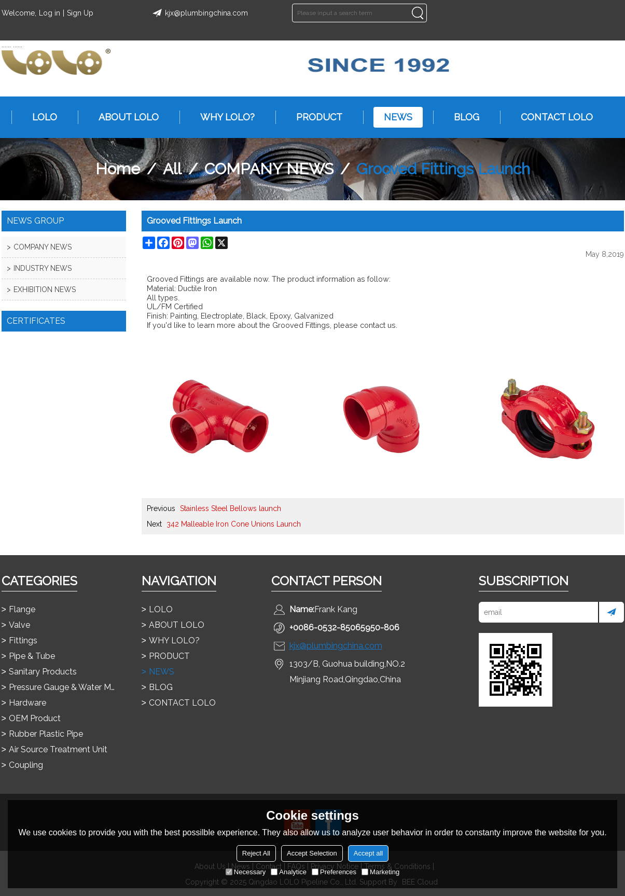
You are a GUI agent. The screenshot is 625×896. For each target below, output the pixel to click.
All (172, 169)
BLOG (461, 117)
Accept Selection (312, 853)
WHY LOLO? (222, 117)
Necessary (246, 872)
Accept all (368, 853)
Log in (49, 13)
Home (117, 169)
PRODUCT (314, 117)
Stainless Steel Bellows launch (230, 508)
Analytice (289, 872)
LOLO (39, 117)
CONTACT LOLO (551, 117)
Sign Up (80, 13)
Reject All (256, 853)
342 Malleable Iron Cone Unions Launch (233, 524)
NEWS (392, 117)
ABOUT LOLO (123, 117)
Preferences (334, 872)
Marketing (380, 872)
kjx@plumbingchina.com (198, 13)
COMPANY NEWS (269, 169)
